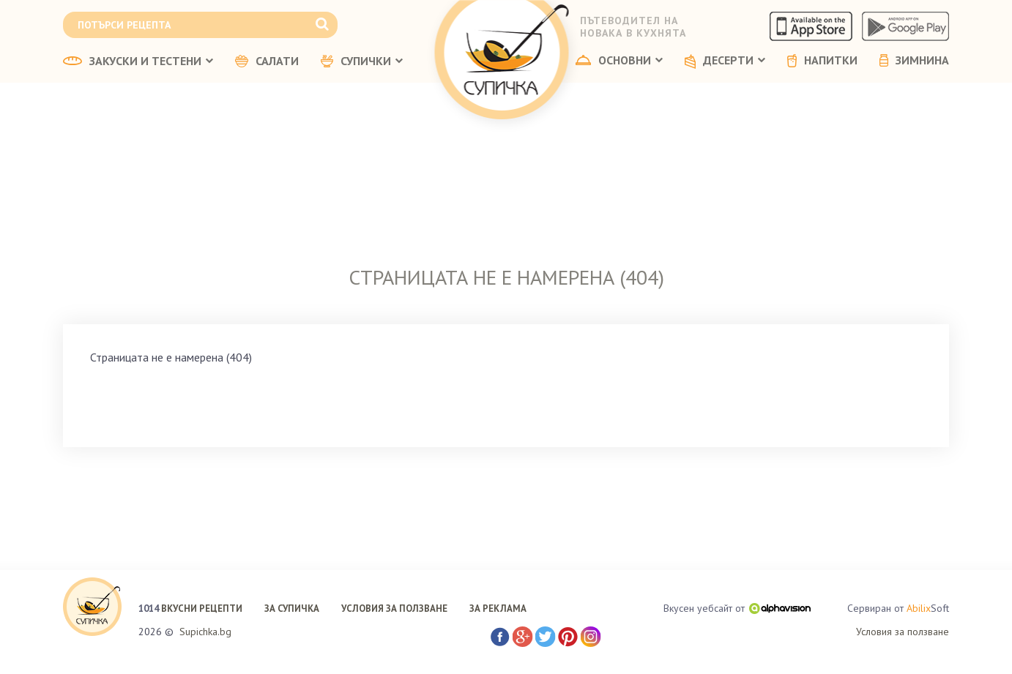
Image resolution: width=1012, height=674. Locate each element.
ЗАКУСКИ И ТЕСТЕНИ (138, 61)
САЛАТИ (267, 61)
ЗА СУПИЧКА (291, 608)
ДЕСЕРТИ (725, 61)
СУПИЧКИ (362, 61)
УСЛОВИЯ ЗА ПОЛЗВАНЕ (394, 608)
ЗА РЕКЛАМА (498, 608)
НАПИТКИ (822, 60)
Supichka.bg (205, 631)
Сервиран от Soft (898, 608)
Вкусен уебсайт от (737, 608)
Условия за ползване (902, 631)
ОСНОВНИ (619, 60)
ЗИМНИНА (914, 60)
